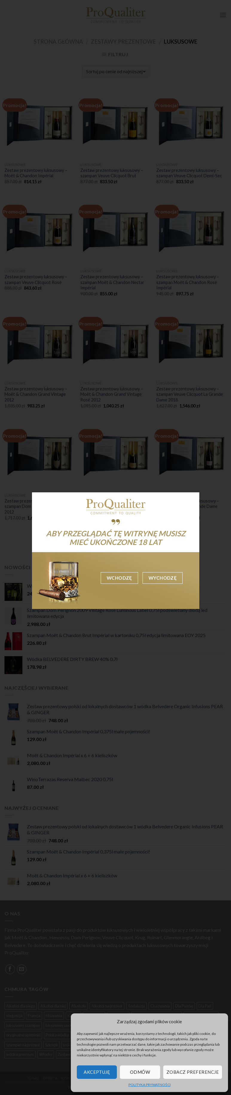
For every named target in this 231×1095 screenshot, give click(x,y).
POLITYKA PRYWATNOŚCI (149, 1084)
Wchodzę (119, 578)
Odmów (140, 1072)
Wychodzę (163, 578)
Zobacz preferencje (192, 1072)
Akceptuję (97, 1072)
